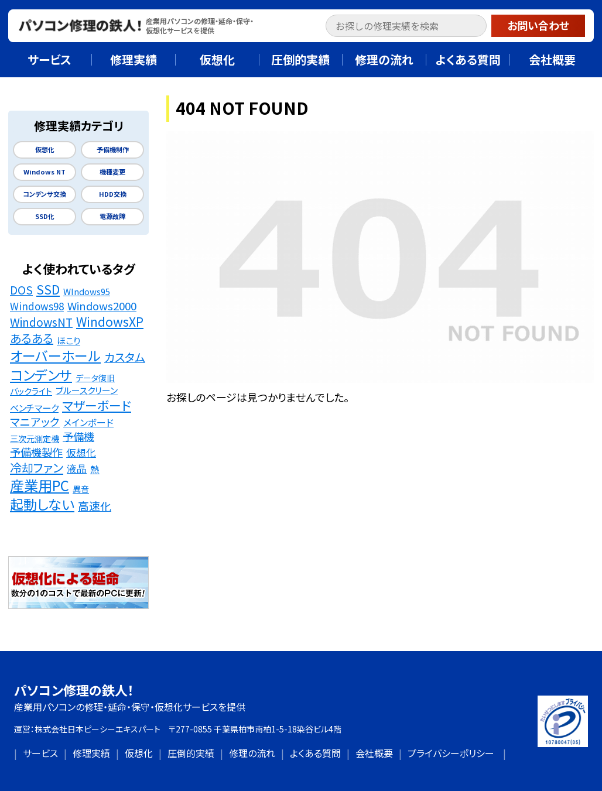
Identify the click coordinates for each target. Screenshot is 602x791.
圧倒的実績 (190, 753)
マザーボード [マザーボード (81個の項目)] (96, 405)
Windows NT (44, 171)
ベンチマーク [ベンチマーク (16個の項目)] (34, 407)
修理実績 (91, 753)
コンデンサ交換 (44, 194)
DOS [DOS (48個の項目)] (21, 289)
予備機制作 (113, 149)
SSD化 (44, 216)
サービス (40, 753)
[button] (480, 27)
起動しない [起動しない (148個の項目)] (42, 504)
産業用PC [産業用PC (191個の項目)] (39, 485)
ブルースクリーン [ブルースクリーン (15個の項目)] (87, 390)
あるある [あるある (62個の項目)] (31, 338)
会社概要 (374, 753)
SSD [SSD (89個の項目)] (48, 289)
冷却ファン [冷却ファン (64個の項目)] (36, 468)
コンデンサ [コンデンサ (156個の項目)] (41, 374)
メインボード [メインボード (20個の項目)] (88, 422)
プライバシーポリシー (451, 753)
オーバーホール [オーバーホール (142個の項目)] (55, 356)
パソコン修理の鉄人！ (74, 689)
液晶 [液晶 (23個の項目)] (77, 468)
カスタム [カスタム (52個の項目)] (124, 357)
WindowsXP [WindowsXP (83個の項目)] (109, 321)
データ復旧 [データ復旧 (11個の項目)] (95, 377)
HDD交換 (112, 194)
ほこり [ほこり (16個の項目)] (68, 340)
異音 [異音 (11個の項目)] (81, 489)
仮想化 (44, 149)
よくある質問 (315, 753)
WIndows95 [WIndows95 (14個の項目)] (86, 291)
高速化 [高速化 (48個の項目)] (94, 505)
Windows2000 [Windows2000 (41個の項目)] (101, 305)
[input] (406, 26)
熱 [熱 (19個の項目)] (95, 469)
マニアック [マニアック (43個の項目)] (35, 421)
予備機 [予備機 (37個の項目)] (78, 436)
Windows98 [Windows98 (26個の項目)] (37, 306)
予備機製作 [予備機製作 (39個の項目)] (36, 452)
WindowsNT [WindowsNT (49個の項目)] (41, 322)
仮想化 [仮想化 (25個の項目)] (81, 453)
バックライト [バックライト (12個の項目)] (31, 391)
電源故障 (112, 216)
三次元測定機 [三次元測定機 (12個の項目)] (34, 438)
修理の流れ (252, 753)
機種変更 (112, 171)
